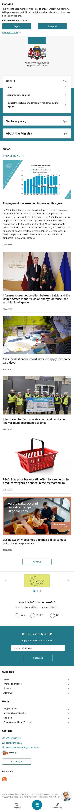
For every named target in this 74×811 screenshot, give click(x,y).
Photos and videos (12, 683)
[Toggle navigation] (37, 805)
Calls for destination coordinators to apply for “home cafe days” (37, 360)
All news (37, 561)
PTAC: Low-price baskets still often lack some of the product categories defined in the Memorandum (36, 481)
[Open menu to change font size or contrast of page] (57, 806)
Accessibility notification (14, 713)
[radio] (20, 615)
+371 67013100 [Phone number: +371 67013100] (13, 738)
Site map (7, 717)
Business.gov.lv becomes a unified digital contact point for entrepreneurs (34, 541)
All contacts (16, 761)
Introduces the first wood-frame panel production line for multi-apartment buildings (34, 421)
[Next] (68, 580)
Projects (7, 688)
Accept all (52, 26)
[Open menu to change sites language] (17, 806)
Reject (17, 26)
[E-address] (8, 752)
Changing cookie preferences (17, 722)
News (6, 679)
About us (7, 692)
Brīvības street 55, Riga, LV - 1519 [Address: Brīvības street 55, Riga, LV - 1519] (22, 747)
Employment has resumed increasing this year (32, 203)
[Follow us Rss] (4, 779)
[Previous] (5, 580)
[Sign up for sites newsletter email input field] (38, 648)
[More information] (16, 753)
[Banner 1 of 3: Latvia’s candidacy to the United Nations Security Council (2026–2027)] (37, 580)
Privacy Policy (9, 708)
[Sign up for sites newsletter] (38, 658)
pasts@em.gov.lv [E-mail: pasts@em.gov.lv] (14, 742)
